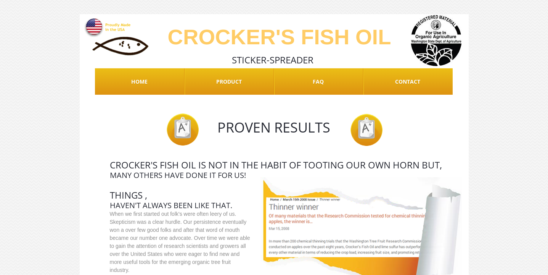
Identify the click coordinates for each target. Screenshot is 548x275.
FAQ (318, 81)
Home (139, 81)
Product (229, 81)
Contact (407, 81)
